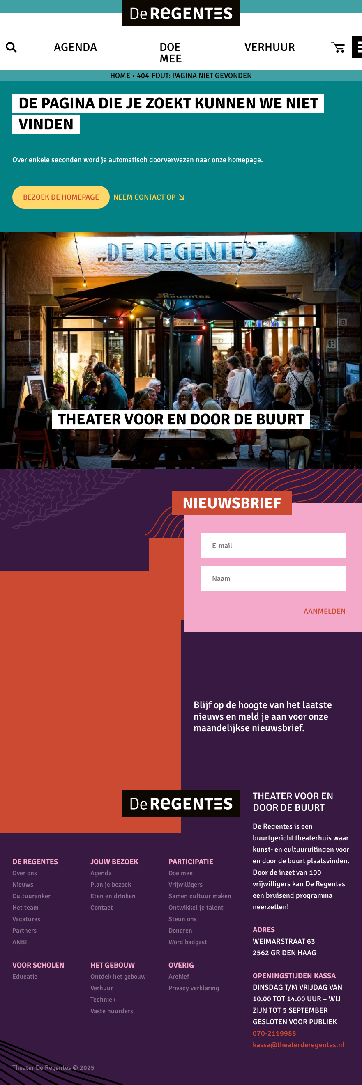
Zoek (11, 47)
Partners (24, 931)
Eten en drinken (113, 896)
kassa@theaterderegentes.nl (298, 1044)
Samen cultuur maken (199, 896)
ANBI (19, 942)
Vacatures (26, 919)
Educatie (24, 977)
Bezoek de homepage (61, 197)
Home (120, 75)
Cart (337, 47)
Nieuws (22, 885)
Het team (25, 908)
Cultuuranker (31, 896)
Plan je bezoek (110, 885)
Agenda (75, 47)
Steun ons (182, 919)
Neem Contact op (144, 197)
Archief (178, 977)
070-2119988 (274, 1033)
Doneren (180, 931)
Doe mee (170, 52)
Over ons (24, 873)
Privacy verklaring (193, 988)
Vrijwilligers (185, 885)
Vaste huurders (111, 1011)
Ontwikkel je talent (196, 908)
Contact (101, 908)
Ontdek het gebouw (118, 977)
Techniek (102, 1000)
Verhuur (269, 47)
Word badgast (187, 942)
